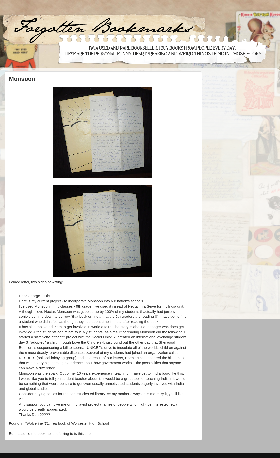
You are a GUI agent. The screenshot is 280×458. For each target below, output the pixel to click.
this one (84, 434)
